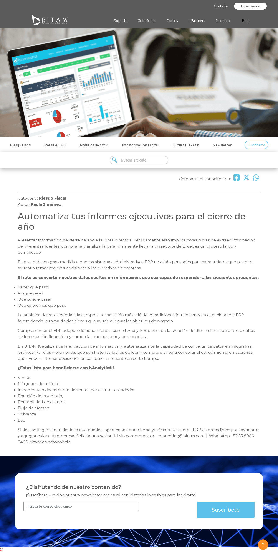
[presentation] (172, 510)
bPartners (197, 20)
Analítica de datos (94, 145)
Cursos (172, 20)
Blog (246, 20)
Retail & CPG (55, 145)
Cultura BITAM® (186, 145)
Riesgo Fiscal (20, 145)
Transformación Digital (140, 145)
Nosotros (223, 20)
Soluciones (147, 20)
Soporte (120, 20)
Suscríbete (226, 510)
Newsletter (222, 145)
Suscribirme (256, 144)
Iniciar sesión (250, 6)
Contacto (221, 6)
